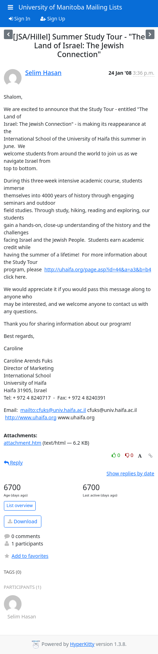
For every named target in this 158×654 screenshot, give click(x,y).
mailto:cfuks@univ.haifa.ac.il (53, 410)
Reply (13, 462)
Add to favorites (26, 556)
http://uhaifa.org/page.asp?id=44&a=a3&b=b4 (97, 269)
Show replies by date (130, 473)
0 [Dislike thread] (129, 455)
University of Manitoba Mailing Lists (70, 7)
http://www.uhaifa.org (31, 417)
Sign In (19, 18)
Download (22, 521)
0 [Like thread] (116, 455)
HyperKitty (82, 644)
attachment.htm (22, 442)
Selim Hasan (43, 72)
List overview (20, 505)
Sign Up (52, 18)
